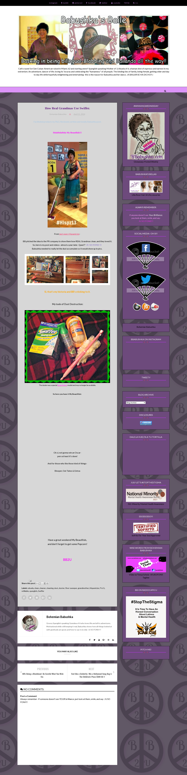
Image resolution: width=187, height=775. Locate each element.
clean (36, 588)
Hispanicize (94, 588)
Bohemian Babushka (146, 327)
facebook (91, 3)
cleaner (43, 588)
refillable (25, 591)
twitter (103, 3)
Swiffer (41, 591)
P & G (102, 588)
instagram (53, 3)
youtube (115, 3)
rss (135, 3)
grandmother (83, 588)
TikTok (127, 3)
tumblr (65, 3)
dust (56, 588)
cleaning (50, 588)
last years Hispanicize (69, 234)
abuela (31, 588)
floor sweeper (71, 588)
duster (62, 588)
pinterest (77, 3)
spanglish (33, 591)
